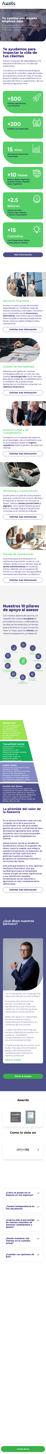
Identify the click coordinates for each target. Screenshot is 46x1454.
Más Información (23, 255)
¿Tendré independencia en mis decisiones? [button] (23, 1207)
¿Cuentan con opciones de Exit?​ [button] (23, 1255)
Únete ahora (23, 1449)
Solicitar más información (23, 329)
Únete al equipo (23, 1076)
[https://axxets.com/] (8, 4)
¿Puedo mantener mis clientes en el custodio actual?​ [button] (23, 1240)
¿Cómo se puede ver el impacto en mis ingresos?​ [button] (23, 1194)
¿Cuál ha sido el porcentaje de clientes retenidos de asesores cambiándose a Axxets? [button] (23, 1223)
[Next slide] (38, 1150)
